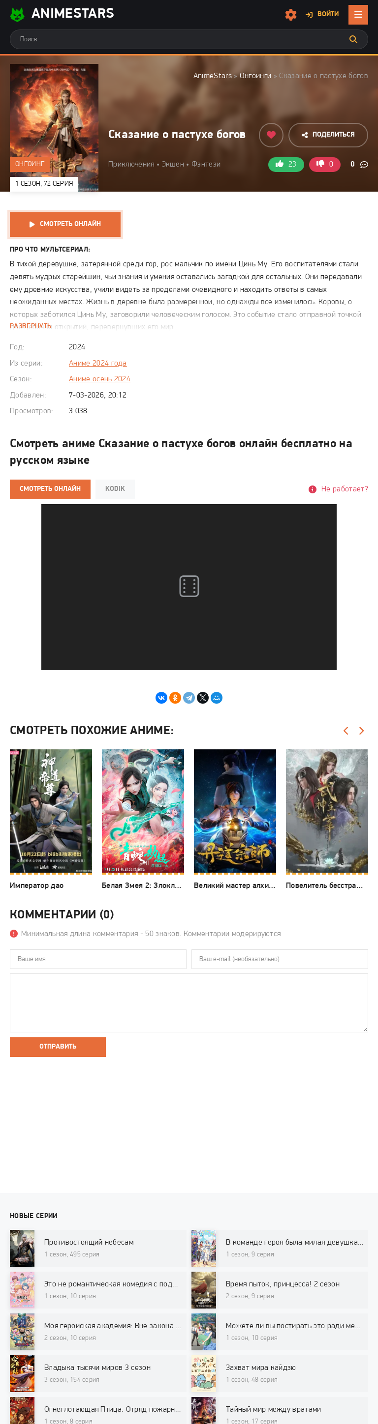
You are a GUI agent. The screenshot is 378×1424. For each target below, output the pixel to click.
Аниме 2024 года (98, 364)
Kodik (115, 489)
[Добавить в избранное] (271, 135)
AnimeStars (212, 76)
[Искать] (353, 39)
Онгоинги (256, 76)
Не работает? (344, 489)
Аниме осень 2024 (99, 379)
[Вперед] (360, 731)
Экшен (173, 165)
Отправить (57, 1047)
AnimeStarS (62, 14)
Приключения (131, 165)
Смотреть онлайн (70, 224)
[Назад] (346, 731)
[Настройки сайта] (291, 14)
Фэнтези (205, 165)
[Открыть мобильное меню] (358, 15)
